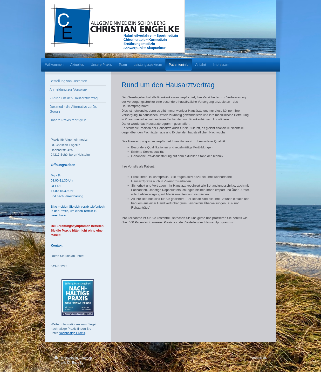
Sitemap (86, 358)
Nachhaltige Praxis (72, 333)
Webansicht (258, 357)
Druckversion (67, 358)
